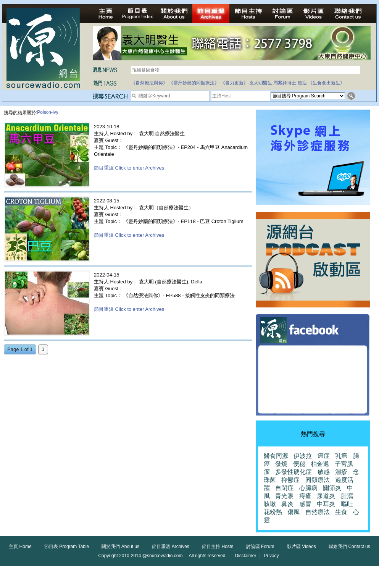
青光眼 (284, 496)
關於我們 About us (120, 546)
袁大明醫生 (260, 83)
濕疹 (341, 472)
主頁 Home (20, 546)
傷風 (293, 512)
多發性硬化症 (293, 472)
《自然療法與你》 (149, 83)
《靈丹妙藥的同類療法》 (194, 83)
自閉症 (284, 488)
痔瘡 (305, 496)
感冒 (305, 504)
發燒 (281, 464)
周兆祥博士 (284, 83)
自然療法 (317, 512)
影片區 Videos (301, 546)
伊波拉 (303, 456)
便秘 (299, 464)
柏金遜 (320, 464)
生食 (341, 512)
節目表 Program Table (66, 546)
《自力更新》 (234, 83)
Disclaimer (245, 555)
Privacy (271, 555)
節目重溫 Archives (170, 546)
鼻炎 (287, 504)
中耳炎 (326, 504)
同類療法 (317, 480)
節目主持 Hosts (217, 546)
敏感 (324, 472)
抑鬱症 (290, 480)
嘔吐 (347, 504)
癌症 (302, 83)
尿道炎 (326, 496)
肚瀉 (347, 496)
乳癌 (341, 456)
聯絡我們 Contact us (349, 546)
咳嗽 (270, 504)
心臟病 (308, 488)
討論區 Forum (260, 546)
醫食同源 (276, 456)
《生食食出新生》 (326, 83)
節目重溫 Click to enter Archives (129, 168)
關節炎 (332, 488)
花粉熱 (273, 512)
